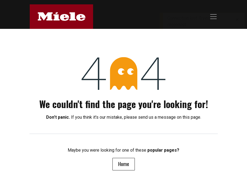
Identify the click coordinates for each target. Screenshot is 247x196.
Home (123, 164)
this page (191, 117)
